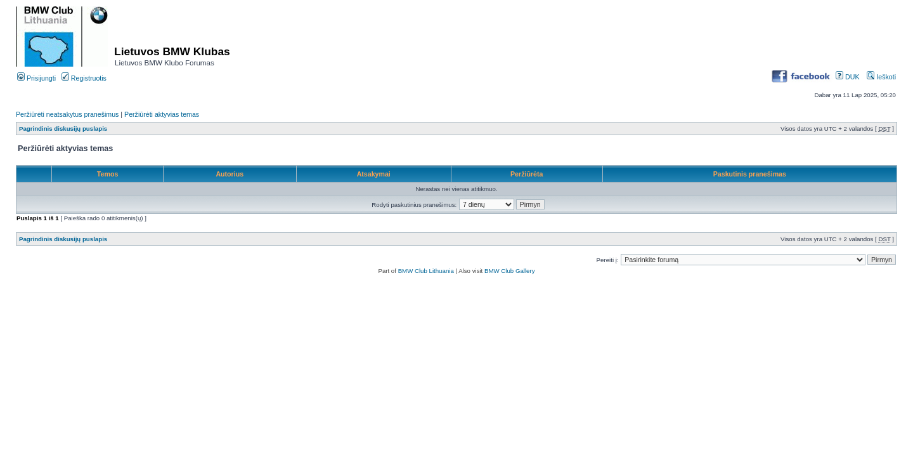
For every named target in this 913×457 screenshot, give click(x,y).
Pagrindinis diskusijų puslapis (63, 128)
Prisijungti (36, 78)
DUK (847, 77)
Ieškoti (881, 77)
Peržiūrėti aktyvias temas (161, 114)
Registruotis (84, 78)
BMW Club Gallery (509, 270)
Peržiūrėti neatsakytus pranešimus (67, 114)
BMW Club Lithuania (426, 270)
